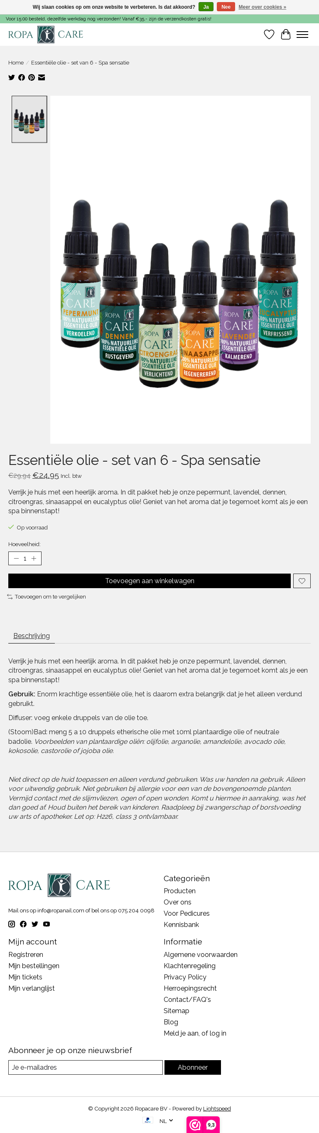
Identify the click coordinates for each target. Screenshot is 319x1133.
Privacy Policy (185, 977)
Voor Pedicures (187, 913)
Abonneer (193, 1067)
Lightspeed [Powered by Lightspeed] (217, 1108)
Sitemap (176, 1011)
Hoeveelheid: (24, 544)
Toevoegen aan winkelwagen (149, 581)
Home (16, 62)
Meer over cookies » (263, 7)
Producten (180, 891)
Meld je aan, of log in (195, 1033)
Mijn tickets (25, 977)
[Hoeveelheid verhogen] (33, 558)
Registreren (25, 955)
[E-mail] (85, 1067)
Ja (206, 7)
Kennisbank (181, 925)
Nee (226, 7)
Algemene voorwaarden (201, 955)
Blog (171, 1022)
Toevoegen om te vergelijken (46, 596)
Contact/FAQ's (187, 1000)
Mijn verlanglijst (31, 988)
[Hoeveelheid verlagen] (16, 558)
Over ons (177, 902)
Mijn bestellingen (33, 966)
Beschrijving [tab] (31, 636)
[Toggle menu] (302, 34)
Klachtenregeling (190, 966)
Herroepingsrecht (190, 988)
